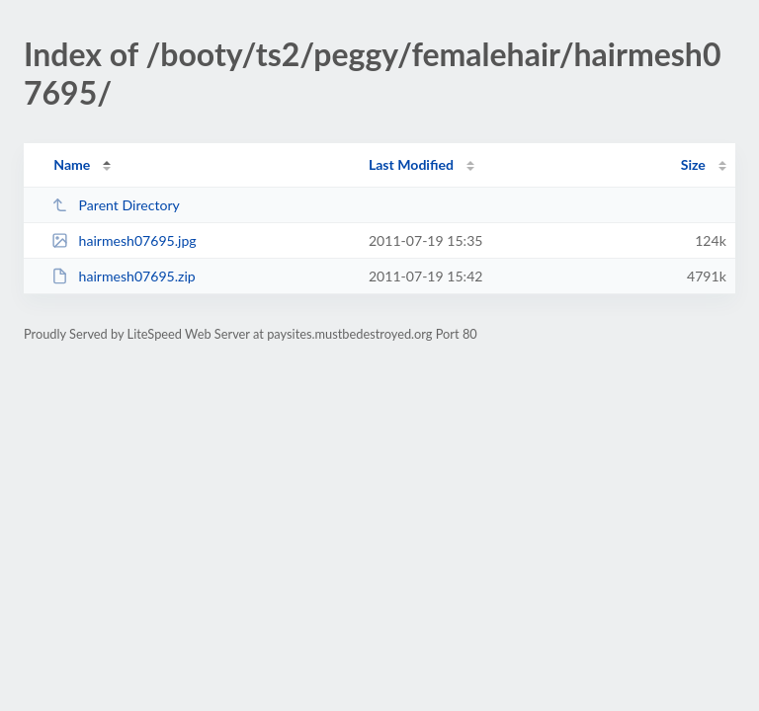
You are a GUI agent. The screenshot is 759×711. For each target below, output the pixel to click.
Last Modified (411, 164)
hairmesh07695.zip (123, 276)
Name (71, 164)
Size (693, 164)
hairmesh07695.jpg (124, 240)
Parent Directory (115, 205)
